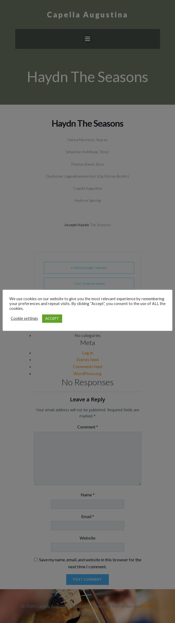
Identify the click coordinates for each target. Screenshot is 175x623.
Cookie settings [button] (24, 318)
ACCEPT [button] (52, 318)
